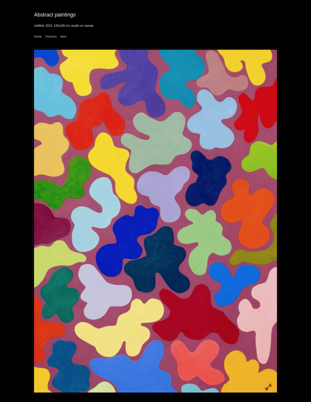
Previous (51, 36)
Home (38, 36)
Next (63, 36)
